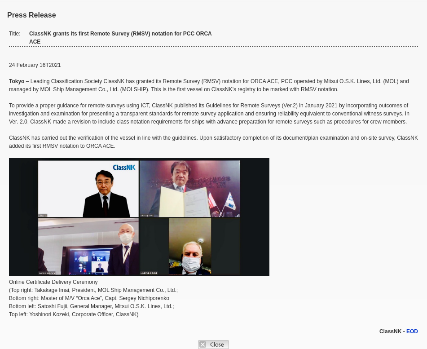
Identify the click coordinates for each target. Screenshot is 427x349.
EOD (412, 331)
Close (213, 344)
